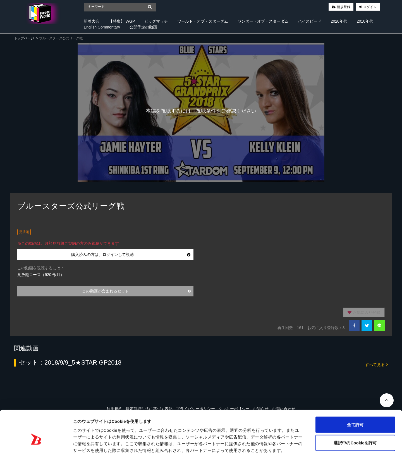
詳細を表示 (269, 448)
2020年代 (339, 21)
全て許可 (355, 399)
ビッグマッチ (156, 21)
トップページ (24, 38)
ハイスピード (309, 21)
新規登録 (343, 7)
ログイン (370, 7)
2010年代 (365, 21)
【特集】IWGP (122, 21)
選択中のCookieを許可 (355, 418)
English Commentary (102, 27)
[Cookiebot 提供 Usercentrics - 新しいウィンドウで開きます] (36, 448)
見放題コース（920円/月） (40, 274)
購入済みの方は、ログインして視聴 (130, 254)
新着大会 (91, 21)
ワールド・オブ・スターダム (202, 21)
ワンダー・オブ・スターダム (263, 21)
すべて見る (376, 364)
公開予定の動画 (143, 27)
